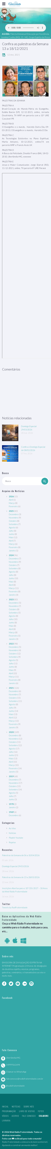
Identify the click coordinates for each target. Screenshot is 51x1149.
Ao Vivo (12, 828)
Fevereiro (13, 506)
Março (12, 503)
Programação (9, 1111)
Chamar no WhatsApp (16, 1071)
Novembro (13, 517)
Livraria (6, 1120)
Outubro (13, 521)
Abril (11, 499)
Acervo (15, 1115)
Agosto (12, 527)
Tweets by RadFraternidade (14, 907)
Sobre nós (29, 1106)
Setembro (13, 524)
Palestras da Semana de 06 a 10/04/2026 (21, 855)
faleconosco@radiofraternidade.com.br (24, 1078)
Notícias (12, 833)
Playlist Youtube (16, 837)
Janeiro (12, 550)
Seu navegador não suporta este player (25, 27)
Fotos (41, 1111)
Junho (11, 534)
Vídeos (5, 1115)
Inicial (5, 1106)
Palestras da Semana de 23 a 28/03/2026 (21, 877)
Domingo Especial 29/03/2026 (15, 866)
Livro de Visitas (27, 1111)
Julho (11, 531)
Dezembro (13, 514)
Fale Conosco (29, 1115)
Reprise (12, 842)
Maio (11, 537)
